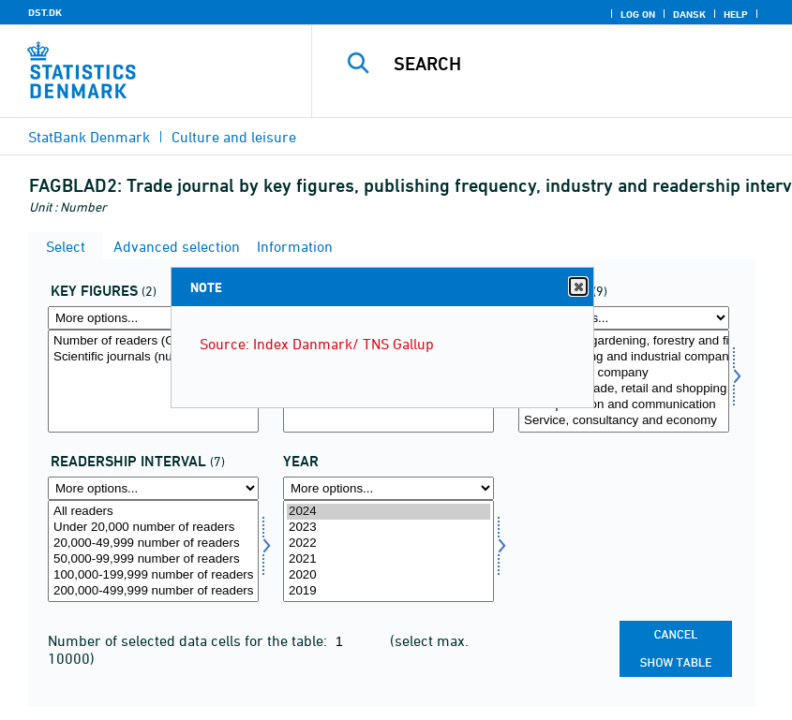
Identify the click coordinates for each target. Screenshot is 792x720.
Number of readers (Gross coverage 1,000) (153, 341)
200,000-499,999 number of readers (153, 591)
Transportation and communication (623, 405)
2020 (388, 575)
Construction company (623, 373)
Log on (637, 14)
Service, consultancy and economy (623, 421)
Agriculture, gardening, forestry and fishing (623, 341)
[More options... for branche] (623, 318)
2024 (388, 512)
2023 (388, 528)
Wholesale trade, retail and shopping (623, 389)
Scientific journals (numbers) (153, 357)
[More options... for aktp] (153, 318)
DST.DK (45, 12)
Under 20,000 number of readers (153, 528)
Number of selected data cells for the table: (189, 640)
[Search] (576, 63)
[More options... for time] (388, 488)
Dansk (689, 14)
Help (736, 14)
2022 (388, 543)
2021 (388, 559)
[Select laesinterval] (153, 551)
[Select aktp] (153, 381)
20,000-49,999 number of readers (153, 543)
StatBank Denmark (89, 136)
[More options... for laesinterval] (153, 488)
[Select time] (388, 551)
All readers (153, 512)
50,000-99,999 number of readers (153, 559)
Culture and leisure (234, 136)
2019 (388, 591)
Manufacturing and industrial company (623, 357)
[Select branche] (623, 381)
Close (577, 287)
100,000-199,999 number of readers (153, 575)
